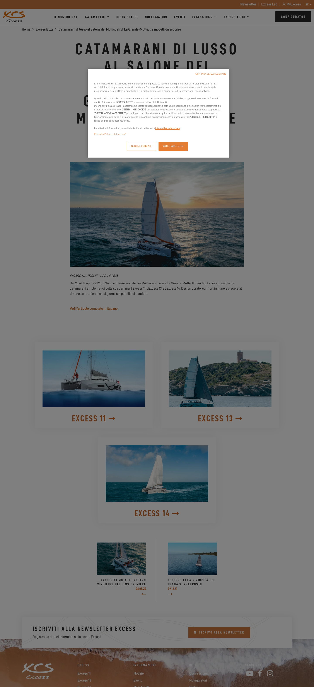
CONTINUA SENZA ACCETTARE (210, 74)
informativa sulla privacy (167, 128)
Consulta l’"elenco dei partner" (110, 134)
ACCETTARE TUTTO (173, 146)
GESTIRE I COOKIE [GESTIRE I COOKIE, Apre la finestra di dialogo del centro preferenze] (141, 146)
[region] (158, 113)
